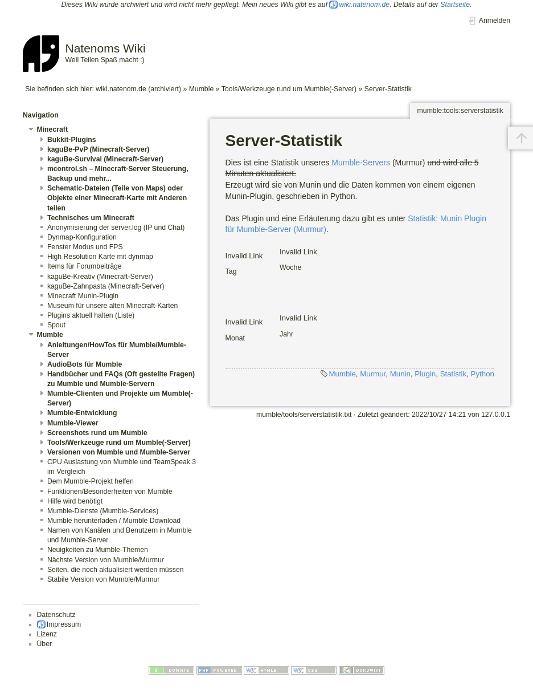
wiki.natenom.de (364, 5)
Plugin (425, 374)
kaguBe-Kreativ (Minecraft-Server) (100, 277)
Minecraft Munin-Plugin (82, 296)
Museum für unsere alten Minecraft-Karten (112, 306)
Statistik (453, 374)
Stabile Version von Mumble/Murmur (103, 579)
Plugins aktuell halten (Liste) (90, 315)
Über (44, 644)
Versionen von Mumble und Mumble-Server (118, 452)
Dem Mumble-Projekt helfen (90, 481)
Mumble (201, 89)
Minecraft (52, 129)
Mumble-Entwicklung (82, 413)
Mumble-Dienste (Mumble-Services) (102, 511)
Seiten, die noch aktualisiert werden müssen (115, 570)
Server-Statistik (388, 89)
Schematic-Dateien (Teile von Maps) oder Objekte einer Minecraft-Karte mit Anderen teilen (117, 198)
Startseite (455, 5)
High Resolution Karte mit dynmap (100, 257)
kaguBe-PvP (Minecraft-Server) (98, 149)
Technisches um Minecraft (90, 218)
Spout (56, 325)
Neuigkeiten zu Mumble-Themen (97, 550)
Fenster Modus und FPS (85, 247)
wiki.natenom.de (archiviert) (138, 89)
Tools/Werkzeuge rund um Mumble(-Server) (289, 89)
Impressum (64, 624)
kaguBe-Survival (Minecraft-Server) (105, 159)
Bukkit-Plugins (71, 140)
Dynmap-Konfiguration (82, 237)
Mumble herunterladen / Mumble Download (114, 521)
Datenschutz (56, 615)
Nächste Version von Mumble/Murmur (105, 560)
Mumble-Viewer (73, 423)
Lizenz (47, 634)
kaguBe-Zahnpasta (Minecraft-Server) (106, 286)
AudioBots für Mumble (84, 364)
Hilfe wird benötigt (74, 501)
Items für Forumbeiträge (84, 266)
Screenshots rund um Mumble (97, 433)
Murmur (373, 374)
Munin (400, 374)
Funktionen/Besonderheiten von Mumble (110, 492)
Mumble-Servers (360, 162)
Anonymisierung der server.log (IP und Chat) (116, 228)
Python (482, 374)
